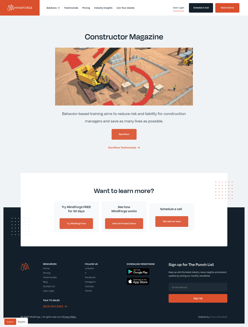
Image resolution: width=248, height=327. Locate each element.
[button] (53, 7)
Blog (45, 281)
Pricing (46, 272)
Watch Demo (227, 7)
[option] (21, 322)
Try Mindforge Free (76, 223)
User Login (48, 290)
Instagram (90, 281)
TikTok (88, 290)
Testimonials (50, 277)
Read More (124, 134)
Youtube (89, 286)
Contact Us (49, 286)
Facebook (90, 277)
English (10, 321)
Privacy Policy (69, 316)
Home (46, 268)
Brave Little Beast (218, 316)
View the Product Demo (124, 223)
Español (21, 321)
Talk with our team (172, 221)
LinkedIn (89, 268)
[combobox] (10, 322)
